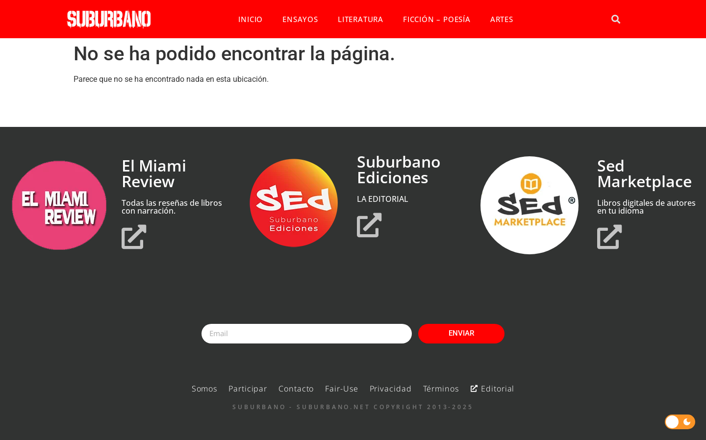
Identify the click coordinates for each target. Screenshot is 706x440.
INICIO (250, 19)
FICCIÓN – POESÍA (437, 19)
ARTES (501, 19)
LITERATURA (360, 19)
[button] (615, 19)
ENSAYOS (300, 19)
